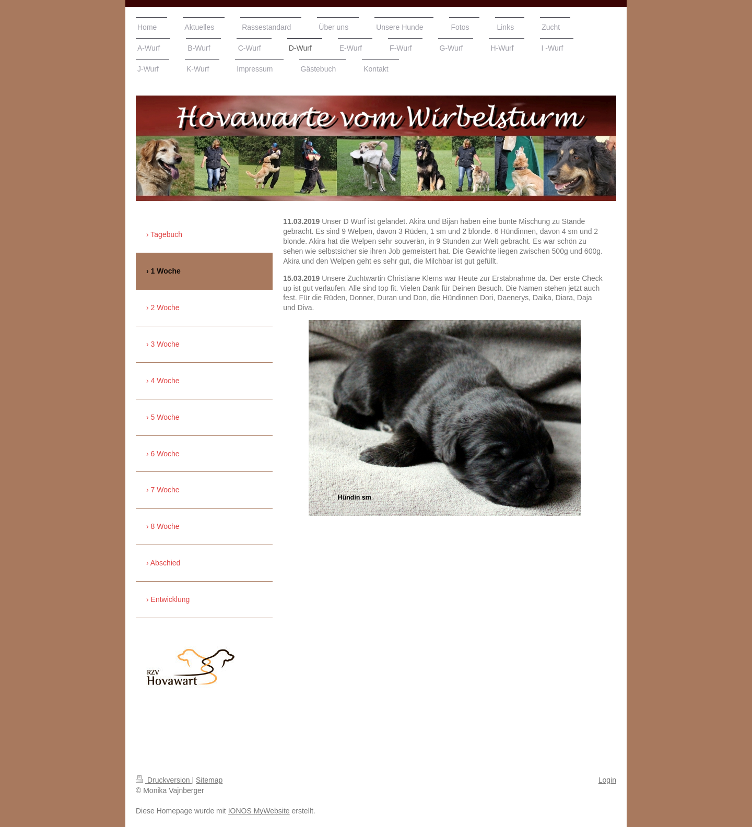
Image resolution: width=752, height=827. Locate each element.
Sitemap (209, 780)
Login (607, 780)
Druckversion (164, 780)
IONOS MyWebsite (259, 811)
